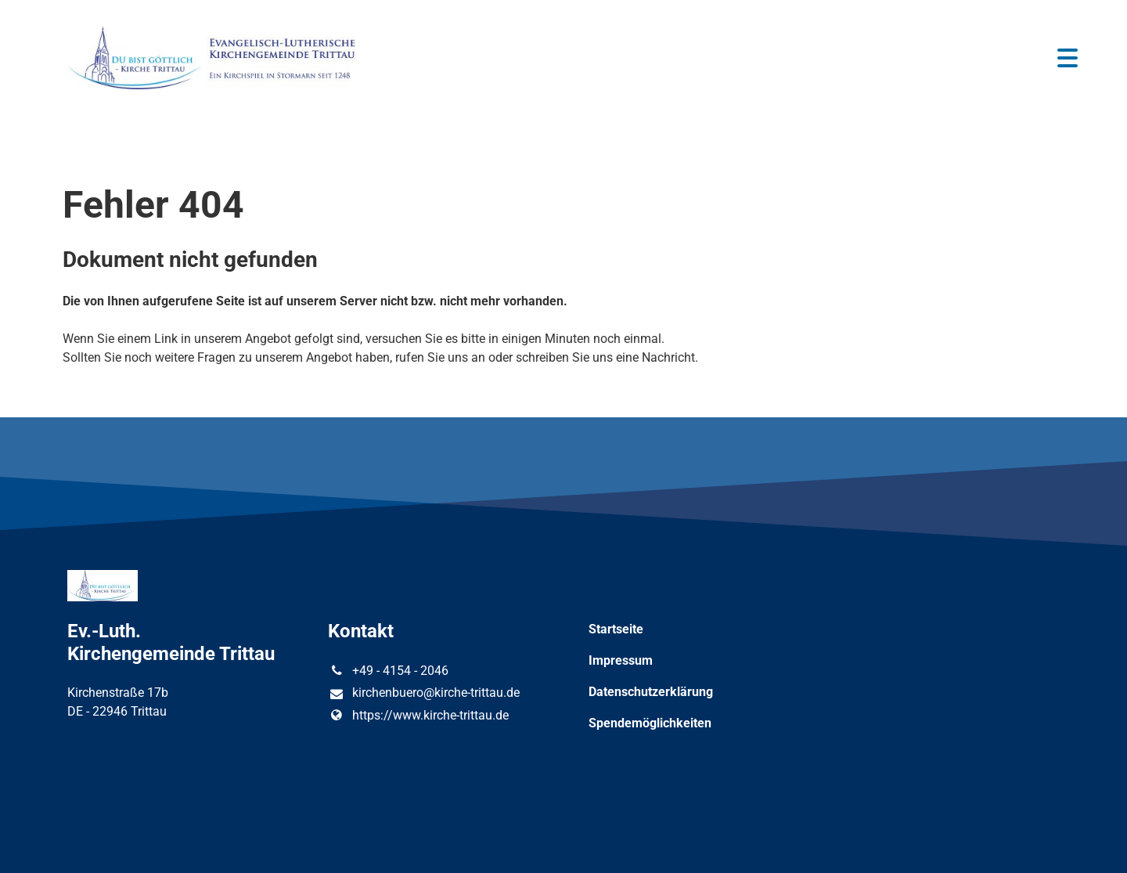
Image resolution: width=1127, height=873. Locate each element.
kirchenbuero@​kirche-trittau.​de (423, 693)
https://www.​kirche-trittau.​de (418, 715)
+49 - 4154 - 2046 (388, 671)
